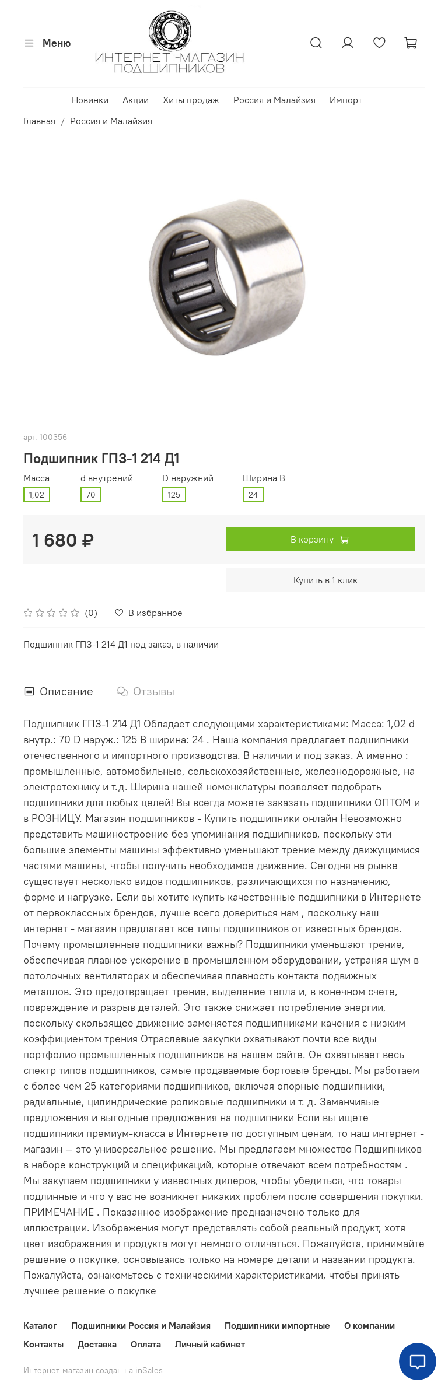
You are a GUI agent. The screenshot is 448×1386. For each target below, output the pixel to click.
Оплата (146, 1344)
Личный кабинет (210, 1344)
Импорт (346, 100)
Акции (136, 100)
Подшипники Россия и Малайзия (141, 1325)
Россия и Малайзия (274, 100)
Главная (39, 121)
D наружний (188, 478)
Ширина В (264, 478)
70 (91, 494)
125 (174, 494)
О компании (369, 1325)
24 (253, 494)
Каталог (40, 1325)
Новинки (90, 100)
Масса (36, 478)
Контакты (43, 1344)
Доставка (97, 1344)
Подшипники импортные (277, 1325)
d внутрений (106, 478)
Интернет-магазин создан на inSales (93, 1370)
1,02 (36, 494)
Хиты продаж (191, 100)
